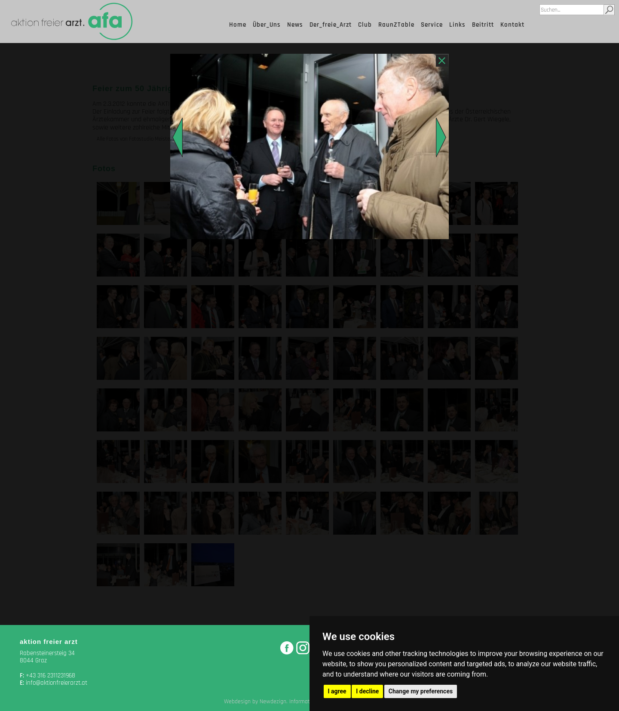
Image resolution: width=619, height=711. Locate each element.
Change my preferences (421, 691)
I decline (367, 691)
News (295, 25)
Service (432, 25)
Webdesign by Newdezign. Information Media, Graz (285, 701)
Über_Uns (267, 25)
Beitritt (483, 25)
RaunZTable (396, 25)
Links (457, 25)
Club (365, 25)
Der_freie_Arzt (331, 25)
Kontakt (512, 25)
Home (237, 25)
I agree (337, 691)
